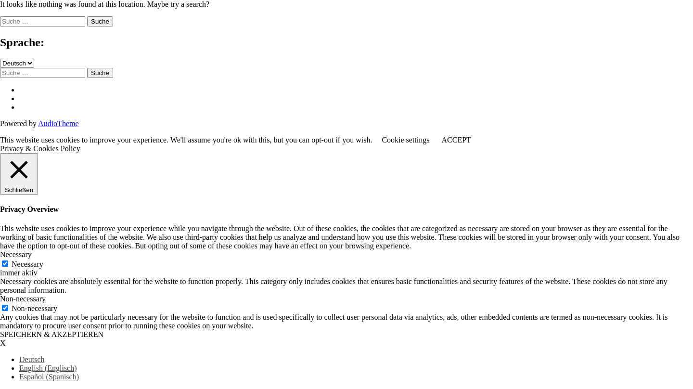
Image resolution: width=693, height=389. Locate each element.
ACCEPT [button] (456, 140)
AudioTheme (58, 123)
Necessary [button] (16, 254)
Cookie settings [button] (405, 140)
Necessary (27, 264)
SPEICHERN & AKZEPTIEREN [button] (51, 334)
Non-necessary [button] (23, 299)
